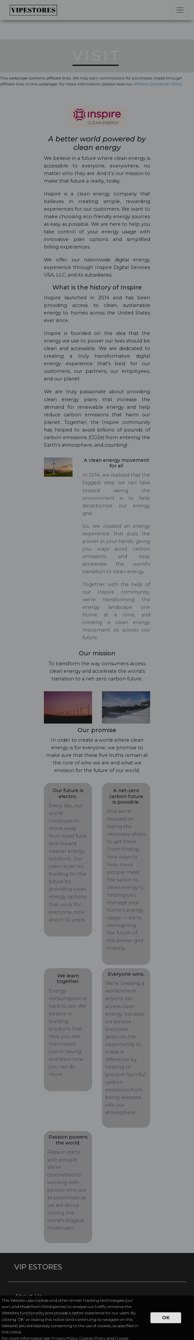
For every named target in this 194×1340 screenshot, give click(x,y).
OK (166, 1318)
